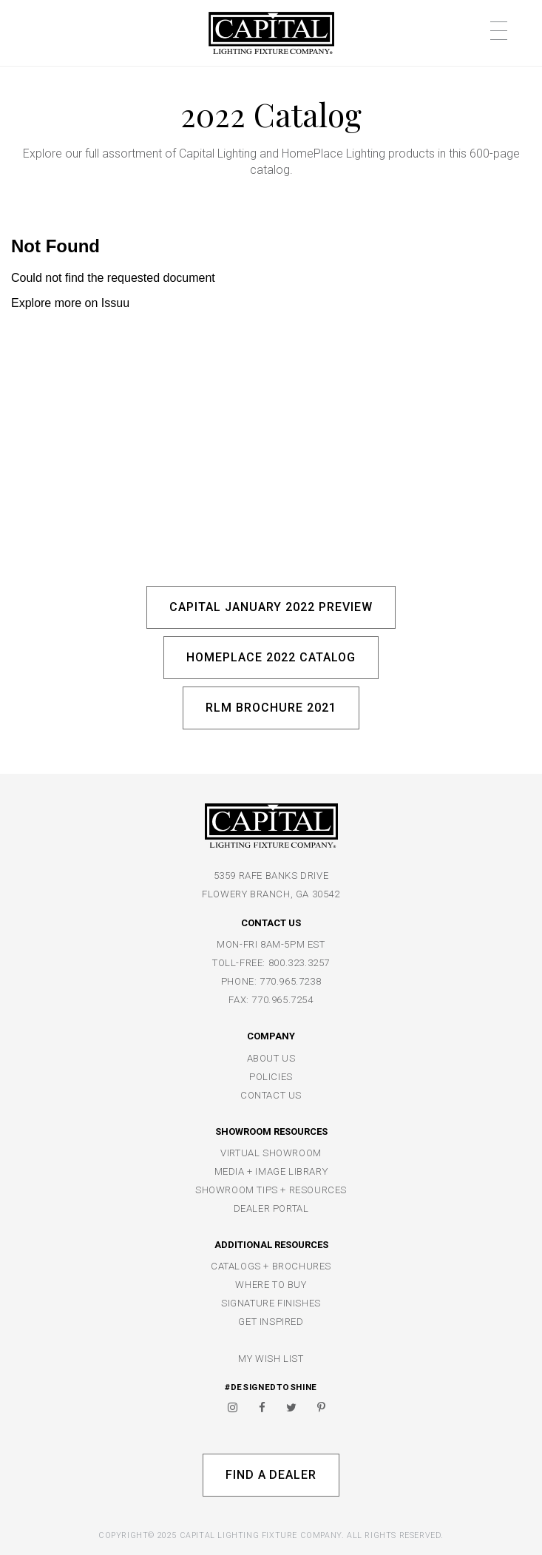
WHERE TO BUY (270, 1284)
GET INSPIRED (270, 1321)
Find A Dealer (271, 1475)
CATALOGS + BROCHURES (271, 1266)
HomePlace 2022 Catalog (270, 657)
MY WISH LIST (270, 1358)
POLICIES (271, 1076)
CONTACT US (271, 1095)
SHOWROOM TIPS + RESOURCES (271, 1189)
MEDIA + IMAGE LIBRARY (271, 1171)
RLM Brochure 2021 (271, 708)
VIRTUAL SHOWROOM (271, 1152)
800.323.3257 (299, 962)
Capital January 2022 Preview (271, 607)
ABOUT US (271, 1058)
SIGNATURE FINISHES (271, 1303)
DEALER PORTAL (271, 1208)
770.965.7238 (290, 981)
